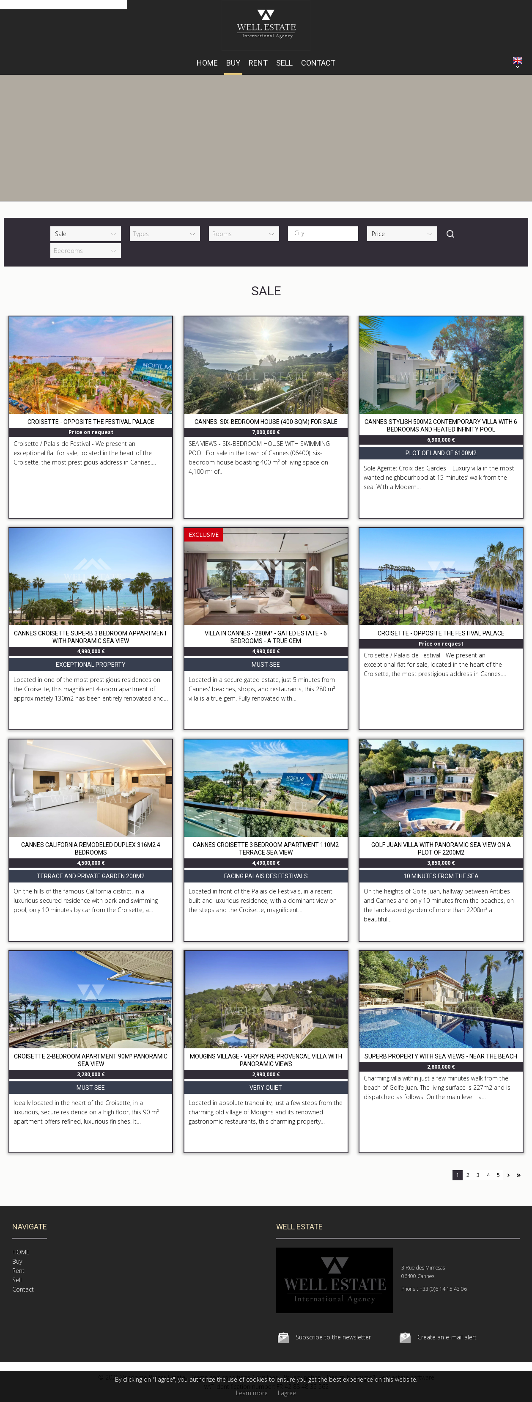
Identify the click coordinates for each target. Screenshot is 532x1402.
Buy (233, 62)
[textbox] (325, 233)
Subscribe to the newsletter (333, 1337)
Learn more (252, 1393)
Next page (508, 1175)
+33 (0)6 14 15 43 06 (443, 1288)
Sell (284, 62)
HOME (207, 62)
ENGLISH (517, 60)
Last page (518, 1175)
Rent (258, 62)
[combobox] (323, 233)
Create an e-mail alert (447, 1337)
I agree (287, 1393)
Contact (318, 62)
